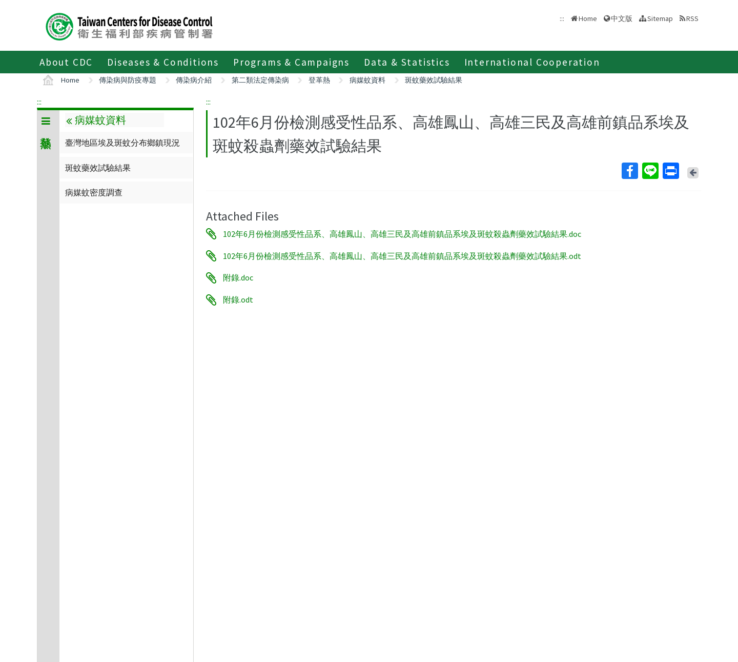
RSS (692, 18)
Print (670, 171)
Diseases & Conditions (163, 62)
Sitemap (660, 18)
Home (588, 18)
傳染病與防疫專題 (127, 80)
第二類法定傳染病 (260, 80)
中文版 (621, 18)
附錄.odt (238, 300)
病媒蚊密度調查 (93, 192)
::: (39, 101)
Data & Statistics (407, 62)
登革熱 (319, 80)
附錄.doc (238, 278)
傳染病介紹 (194, 80)
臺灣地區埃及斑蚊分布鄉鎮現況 (122, 142)
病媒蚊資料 (367, 80)
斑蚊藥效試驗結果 (433, 80)
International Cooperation (532, 62)
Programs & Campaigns (291, 62)
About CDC (66, 62)
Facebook (629, 171)
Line (650, 171)
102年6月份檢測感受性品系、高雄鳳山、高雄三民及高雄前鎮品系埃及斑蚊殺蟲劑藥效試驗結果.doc (402, 234)
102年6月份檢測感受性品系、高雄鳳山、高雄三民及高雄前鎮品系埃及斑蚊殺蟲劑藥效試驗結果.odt (402, 256)
